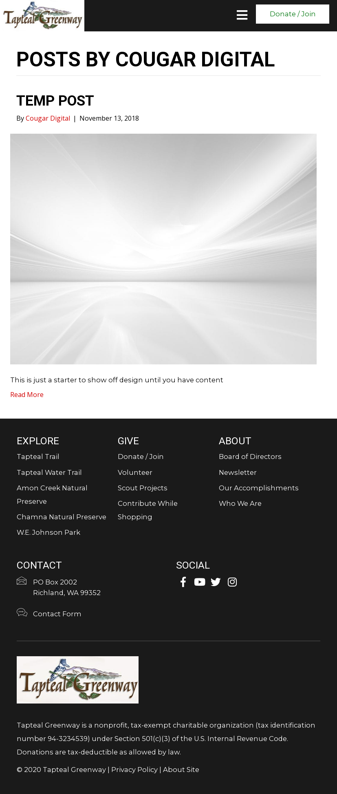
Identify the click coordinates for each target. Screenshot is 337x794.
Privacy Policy (134, 769)
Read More (27, 394)
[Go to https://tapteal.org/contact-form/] (89, 615)
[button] (292, 14)
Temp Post (55, 100)
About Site (181, 769)
